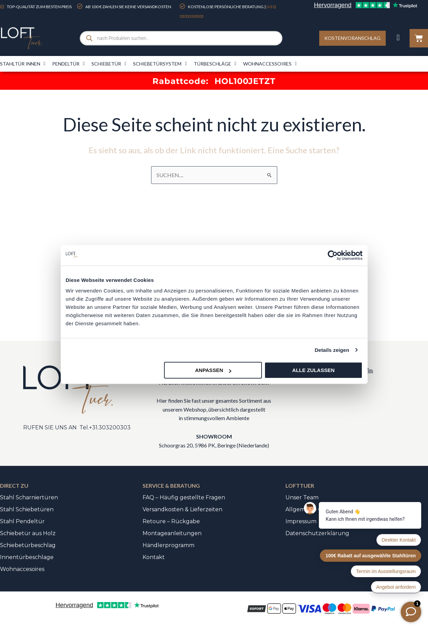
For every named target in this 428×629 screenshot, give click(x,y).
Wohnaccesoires (22, 569)
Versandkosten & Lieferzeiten (182, 509)
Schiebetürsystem (160, 64)
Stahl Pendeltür (22, 521)
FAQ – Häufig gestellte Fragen (184, 497)
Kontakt (154, 557)
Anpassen (213, 370)
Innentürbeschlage (27, 557)
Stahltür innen (22, 64)
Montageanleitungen (172, 533)
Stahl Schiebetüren (27, 509)
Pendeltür (68, 64)
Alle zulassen (313, 370)
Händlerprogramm (168, 545)
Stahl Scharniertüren (29, 497)
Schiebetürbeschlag (28, 545)
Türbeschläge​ (215, 64)
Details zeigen (332, 350)
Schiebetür (108, 64)
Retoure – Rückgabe (171, 521)
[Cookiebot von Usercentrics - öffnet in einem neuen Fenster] (333, 255)
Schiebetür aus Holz (28, 533)
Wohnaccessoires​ (270, 64)
